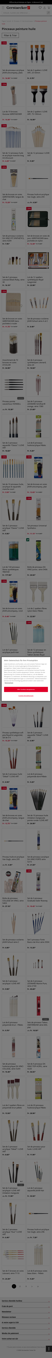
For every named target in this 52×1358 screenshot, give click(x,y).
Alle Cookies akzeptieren (26, 689)
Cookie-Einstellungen (25, 696)
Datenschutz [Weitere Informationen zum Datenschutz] (9, 683)
